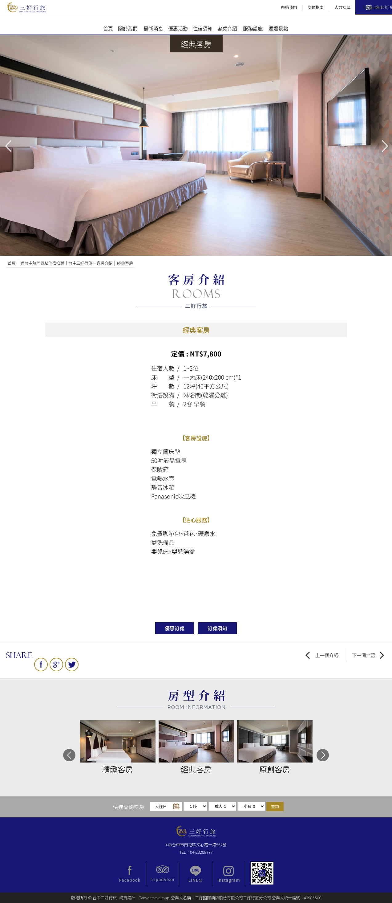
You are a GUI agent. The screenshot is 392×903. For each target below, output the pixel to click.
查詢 (275, 806)
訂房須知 (217, 628)
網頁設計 (127, 898)
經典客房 (125, 263)
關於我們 (128, 28)
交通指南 (265, 7)
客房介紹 (227, 28)
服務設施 (253, 28)
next (384, 145)
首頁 (108, 28)
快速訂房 (330, 7)
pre (7, 145)
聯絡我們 (238, 7)
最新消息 (153, 28)
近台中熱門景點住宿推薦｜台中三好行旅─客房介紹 (66, 263)
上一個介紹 (326, 655)
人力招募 (292, 7)
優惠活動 (178, 28)
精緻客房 (117, 769)
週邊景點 (278, 28)
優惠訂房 (174, 628)
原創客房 (274, 769)
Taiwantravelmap (154, 898)
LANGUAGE (373, 7)
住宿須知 (202, 28)
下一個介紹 (363, 655)
